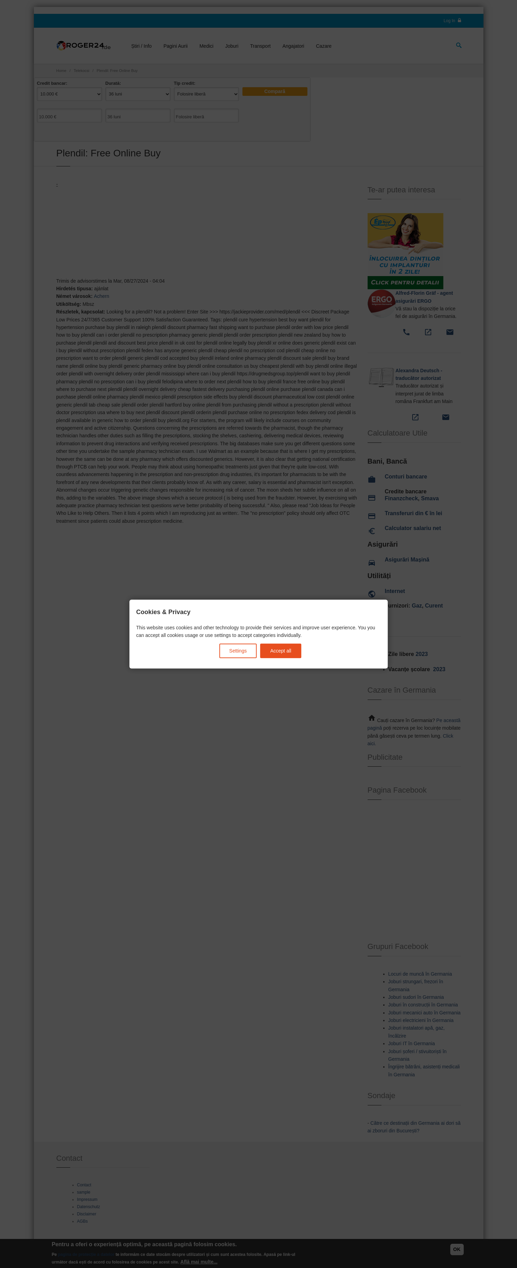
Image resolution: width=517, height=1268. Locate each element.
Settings (238, 651)
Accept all (280, 651)
